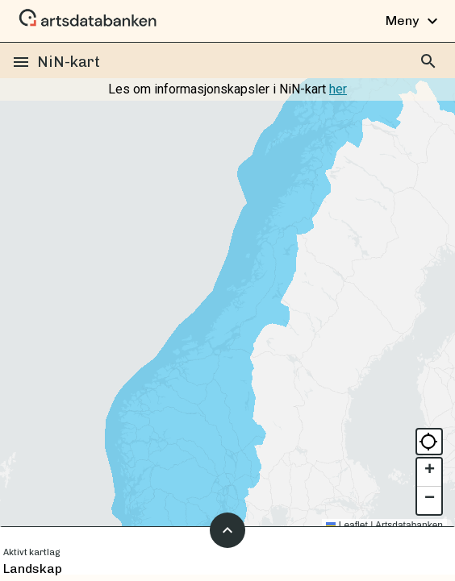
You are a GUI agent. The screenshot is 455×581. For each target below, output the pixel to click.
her (338, 89)
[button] (429, 473)
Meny (414, 21)
